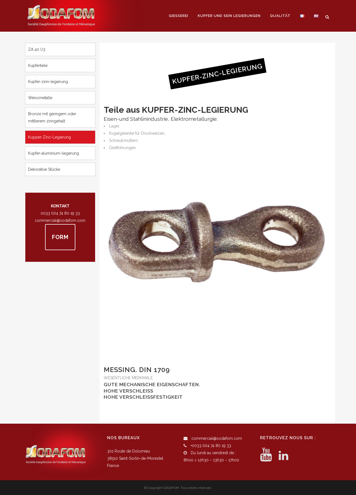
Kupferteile (38, 65)
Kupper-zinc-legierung (49, 137)
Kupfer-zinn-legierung (48, 81)
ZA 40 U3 (36, 49)
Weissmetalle (40, 98)
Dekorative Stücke (44, 169)
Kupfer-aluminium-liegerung (53, 153)
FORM (60, 237)
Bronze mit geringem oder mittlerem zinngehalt (52, 117)
